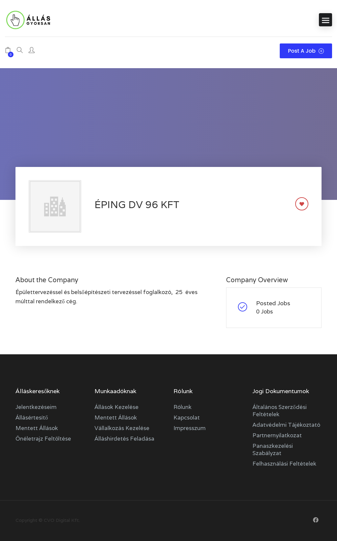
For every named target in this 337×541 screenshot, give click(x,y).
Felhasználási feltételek (284, 463)
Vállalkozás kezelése (121, 428)
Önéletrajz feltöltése (43, 438)
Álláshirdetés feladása (124, 438)
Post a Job (306, 51)
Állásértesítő (31, 417)
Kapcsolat (186, 417)
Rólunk (182, 407)
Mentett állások (36, 428)
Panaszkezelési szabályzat (272, 449)
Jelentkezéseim (36, 407)
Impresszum (189, 428)
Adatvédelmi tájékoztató (286, 424)
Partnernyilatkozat (277, 435)
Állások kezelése (116, 407)
